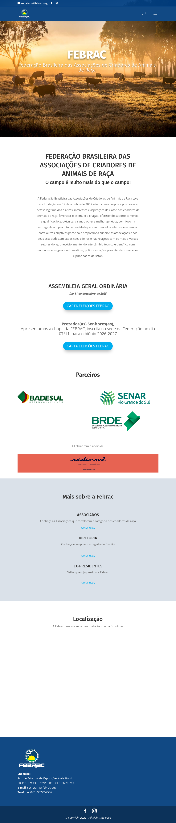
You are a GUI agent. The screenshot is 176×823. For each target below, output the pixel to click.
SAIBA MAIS (88, 528)
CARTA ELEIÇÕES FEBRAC (88, 346)
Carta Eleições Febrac (88, 305)
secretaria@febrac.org (41, 787)
